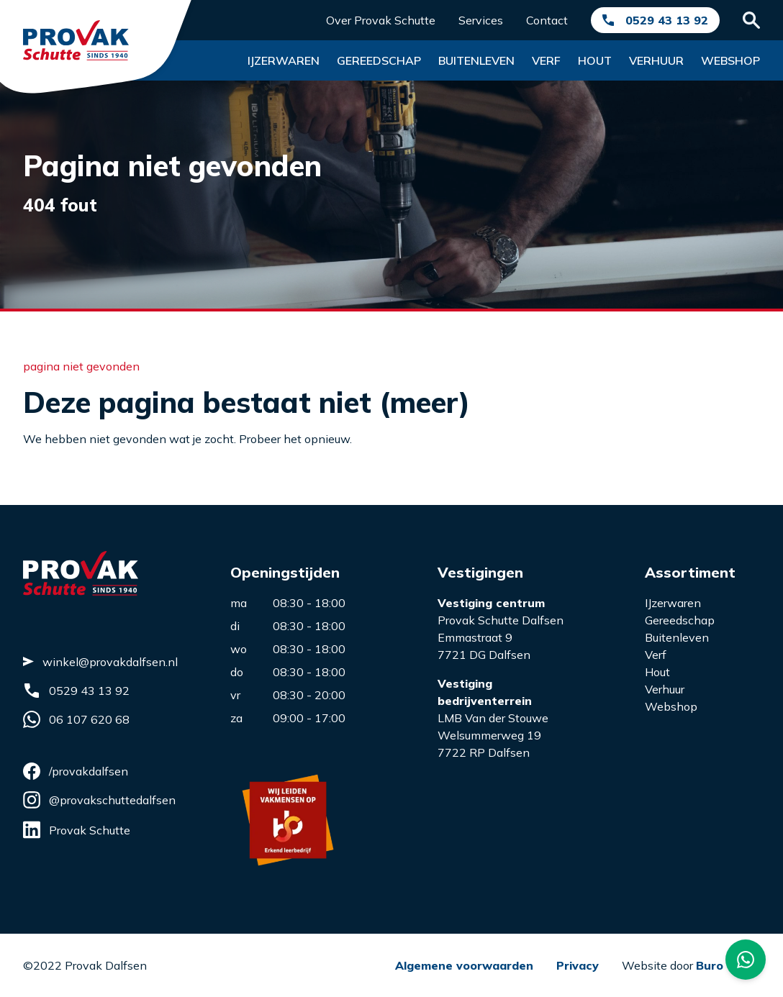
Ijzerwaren (284, 60)
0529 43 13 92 (666, 20)
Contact (547, 20)
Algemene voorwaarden (464, 965)
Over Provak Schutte (380, 20)
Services (480, 20)
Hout (595, 60)
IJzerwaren (673, 603)
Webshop (730, 60)
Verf (546, 60)
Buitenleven (476, 60)
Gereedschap (379, 60)
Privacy (577, 965)
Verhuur (656, 60)
